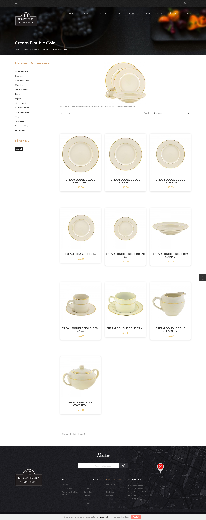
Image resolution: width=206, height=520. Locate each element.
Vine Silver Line (21, 103)
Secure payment (68, 498)
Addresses (110, 496)
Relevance (172, 113)
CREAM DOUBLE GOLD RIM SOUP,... (170, 255)
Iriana (17, 94)
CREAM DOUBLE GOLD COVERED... (80, 404)
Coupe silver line (22, 107)
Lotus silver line (21, 89)
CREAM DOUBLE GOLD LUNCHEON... (170, 181)
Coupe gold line (21, 71)
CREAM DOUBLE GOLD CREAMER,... (170, 330)
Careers (87, 488)
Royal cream (20, 130)
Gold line (19, 76)
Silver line (19, 85)
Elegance (19, 117)
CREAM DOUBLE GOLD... (80, 254)
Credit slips (110, 492)
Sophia (18, 98)
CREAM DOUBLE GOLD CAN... (125, 328)
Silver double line (22, 112)
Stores (86, 499)
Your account (113, 480)
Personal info (110, 484)
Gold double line (22, 80)
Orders (108, 488)
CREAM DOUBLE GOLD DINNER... (125, 181)
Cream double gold (23, 126)
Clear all (19, 149)
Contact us (88, 492)
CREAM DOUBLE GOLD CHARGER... (80, 181)
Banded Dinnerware (32, 63)
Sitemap (87, 496)
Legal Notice (67, 488)
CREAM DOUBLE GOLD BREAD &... (125, 255)
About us (87, 484)
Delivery (65, 484)
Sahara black (20, 121)
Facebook (15, 492)
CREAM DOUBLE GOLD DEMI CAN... (80, 330)
